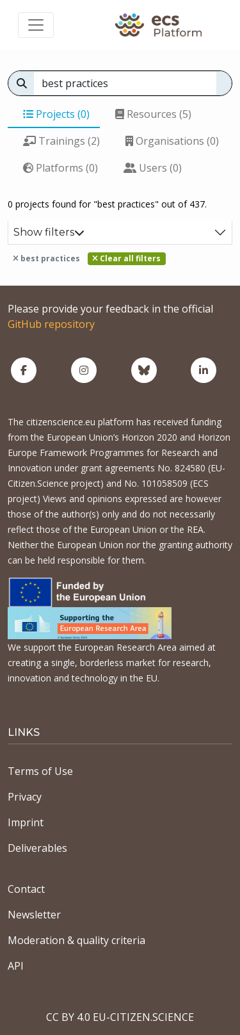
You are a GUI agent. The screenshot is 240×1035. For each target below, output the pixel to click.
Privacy (25, 797)
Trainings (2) (61, 141)
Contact (26, 889)
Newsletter (34, 915)
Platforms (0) (60, 168)
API (16, 966)
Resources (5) (153, 114)
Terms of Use (40, 771)
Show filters (48, 232)
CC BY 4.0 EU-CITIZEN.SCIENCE (120, 1017)
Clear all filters (126, 258)
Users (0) (153, 168)
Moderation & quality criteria (76, 940)
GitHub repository (51, 324)
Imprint (26, 822)
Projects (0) (56, 114)
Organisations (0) (172, 141)
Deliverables (37, 848)
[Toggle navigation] (36, 25)
